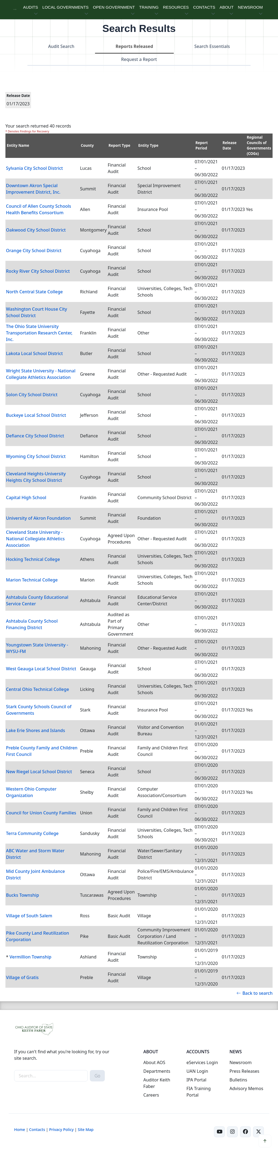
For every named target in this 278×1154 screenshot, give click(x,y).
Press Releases (244, 1071)
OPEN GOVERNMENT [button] (114, 7)
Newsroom (240, 1062)
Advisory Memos (246, 1088)
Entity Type (148, 145)
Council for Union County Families (41, 813)
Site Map (85, 1129)
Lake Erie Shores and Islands (35, 730)
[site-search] (51, 1075)
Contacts (37, 1129)
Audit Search (61, 46)
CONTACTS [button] (204, 7)
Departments (156, 1071)
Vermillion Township (30, 957)
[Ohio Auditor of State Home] (15, 9)
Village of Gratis (22, 977)
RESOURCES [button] (176, 7)
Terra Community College (32, 833)
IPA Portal (197, 1080)
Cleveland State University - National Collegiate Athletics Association (35, 538)
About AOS (154, 1062)
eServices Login (202, 1062)
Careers (151, 1095)
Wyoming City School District (36, 456)
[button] (264, 1141)
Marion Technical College (32, 580)
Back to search (254, 993)
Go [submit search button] (97, 1076)
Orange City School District (33, 250)
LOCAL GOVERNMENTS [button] (65, 7)
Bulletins (238, 1080)
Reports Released (134, 46)
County (87, 145)
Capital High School (26, 497)
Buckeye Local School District (36, 415)
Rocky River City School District (38, 271)
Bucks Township (22, 895)
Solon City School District (32, 395)
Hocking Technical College (33, 559)
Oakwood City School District (36, 230)
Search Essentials (212, 46)
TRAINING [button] (149, 7)
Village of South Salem (29, 916)
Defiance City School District (35, 436)
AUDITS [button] (30, 7)
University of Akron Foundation (38, 518)
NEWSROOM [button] (250, 7)
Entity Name (18, 145)
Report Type (119, 145)
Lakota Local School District (34, 353)
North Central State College (34, 292)
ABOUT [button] (227, 7)
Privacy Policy (61, 1129)
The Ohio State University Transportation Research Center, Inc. (39, 332)
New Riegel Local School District (39, 772)
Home (19, 1129)
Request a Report (139, 59)
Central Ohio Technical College (37, 689)
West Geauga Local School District (41, 669)
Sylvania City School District (34, 168)
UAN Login (197, 1071)
